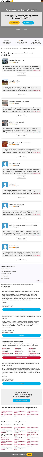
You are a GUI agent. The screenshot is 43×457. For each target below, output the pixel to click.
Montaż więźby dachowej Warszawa (6, 412)
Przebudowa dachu (6, 273)
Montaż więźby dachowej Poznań (6, 415)
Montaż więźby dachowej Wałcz (19, 448)
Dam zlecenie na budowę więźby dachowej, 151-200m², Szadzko (20, 291)
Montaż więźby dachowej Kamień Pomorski (6, 438)
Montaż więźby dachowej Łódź (19, 415)
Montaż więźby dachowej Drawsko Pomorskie (32, 431)
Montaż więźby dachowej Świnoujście (19, 428)
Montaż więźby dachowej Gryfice (19, 435)
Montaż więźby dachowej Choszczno (19, 431)
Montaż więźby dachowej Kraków (32, 412)
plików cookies (22, 454)
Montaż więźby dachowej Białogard (6, 431)
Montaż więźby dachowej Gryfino (32, 435)
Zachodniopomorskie (8, 48)
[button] (39, 281)
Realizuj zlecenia (28, 22)
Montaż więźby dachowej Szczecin (32, 428)
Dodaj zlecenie (14, 22)
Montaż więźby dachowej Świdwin (6, 448)
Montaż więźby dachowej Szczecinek (32, 445)
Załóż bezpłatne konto (21, 400)
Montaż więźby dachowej (6, 424)
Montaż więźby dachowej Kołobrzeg (19, 438)
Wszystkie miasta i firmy (27, 358)
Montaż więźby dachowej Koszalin (6, 428)
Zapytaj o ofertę (21, 74)
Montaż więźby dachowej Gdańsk (32, 415)
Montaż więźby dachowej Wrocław (19, 412)
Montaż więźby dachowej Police (19, 442)
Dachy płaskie (5, 276)
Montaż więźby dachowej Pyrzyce (32, 442)
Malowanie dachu (6, 278)
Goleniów (16, 48)
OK (29, 454)
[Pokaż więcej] (36, 70)
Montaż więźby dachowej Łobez (32, 438)
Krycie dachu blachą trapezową (9, 271)
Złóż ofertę (21, 309)
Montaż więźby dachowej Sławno (6, 445)
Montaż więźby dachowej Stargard (19, 445)
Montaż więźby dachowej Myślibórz (6, 442)
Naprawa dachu (5, 268)
